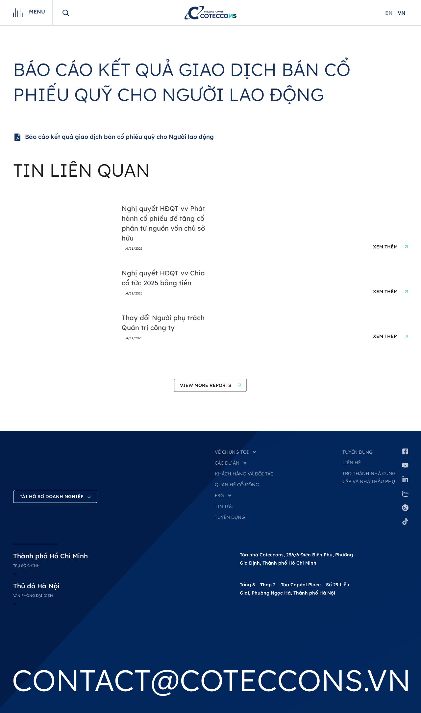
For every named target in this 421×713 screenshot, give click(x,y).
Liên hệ (351, 463)
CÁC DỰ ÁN (231, 463)
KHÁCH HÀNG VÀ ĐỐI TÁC (244, 474)
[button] (210, 385)
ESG (223, 495)
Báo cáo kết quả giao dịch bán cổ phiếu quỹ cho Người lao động (113, 137)
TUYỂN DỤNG (230, 517)
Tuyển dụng (357, 452)
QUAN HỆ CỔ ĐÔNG (237, 485)
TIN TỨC (224, 506)
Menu (37, 11)
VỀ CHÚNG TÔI (236, 452)
